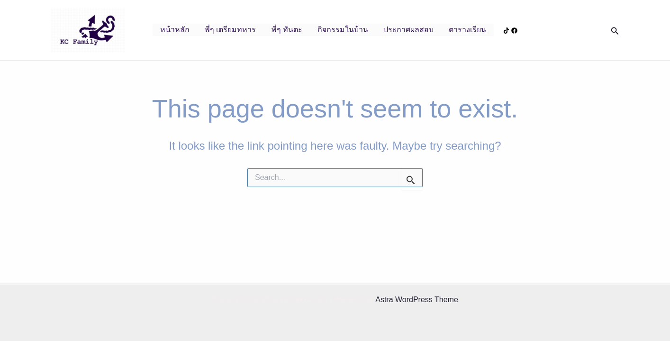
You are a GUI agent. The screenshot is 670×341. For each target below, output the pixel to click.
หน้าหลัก (175, 30)
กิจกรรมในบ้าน (342, 30)
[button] (615, 30)
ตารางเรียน (467, 30)
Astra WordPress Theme (416, 300)
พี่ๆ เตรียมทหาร (230, 30)
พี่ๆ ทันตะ (287, 30)
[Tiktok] (506, 30)
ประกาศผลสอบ (408, 30)
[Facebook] (514, 30)
